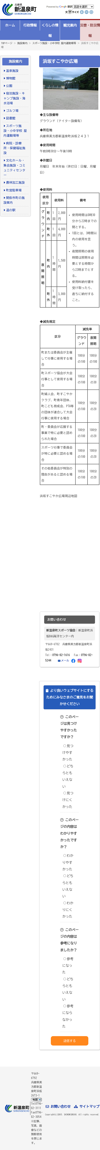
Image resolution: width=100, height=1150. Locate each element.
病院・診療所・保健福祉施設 (14, 148)
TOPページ (6, 43)
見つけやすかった (67, 752)
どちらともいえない (67, 776)
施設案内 (22, 43)
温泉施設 (12, 70)
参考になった (67, 965)
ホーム (10, 25)
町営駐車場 (14, 190)
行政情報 (30, 25)
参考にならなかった (67, 1016)
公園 (9, 85)
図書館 (10, 118)
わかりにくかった (67, 909)
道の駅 (10, 210)
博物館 (10, 78)
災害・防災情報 (90, 30)
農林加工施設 (15, 182)
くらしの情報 (50, 30)
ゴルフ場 (12, 110)
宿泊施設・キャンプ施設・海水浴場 (14, 98)
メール (65, 660)
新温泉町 (19, 9)
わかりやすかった (67, 862)
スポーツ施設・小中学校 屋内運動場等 (54, 43)
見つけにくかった (67, 799)
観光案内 (70, 25)
